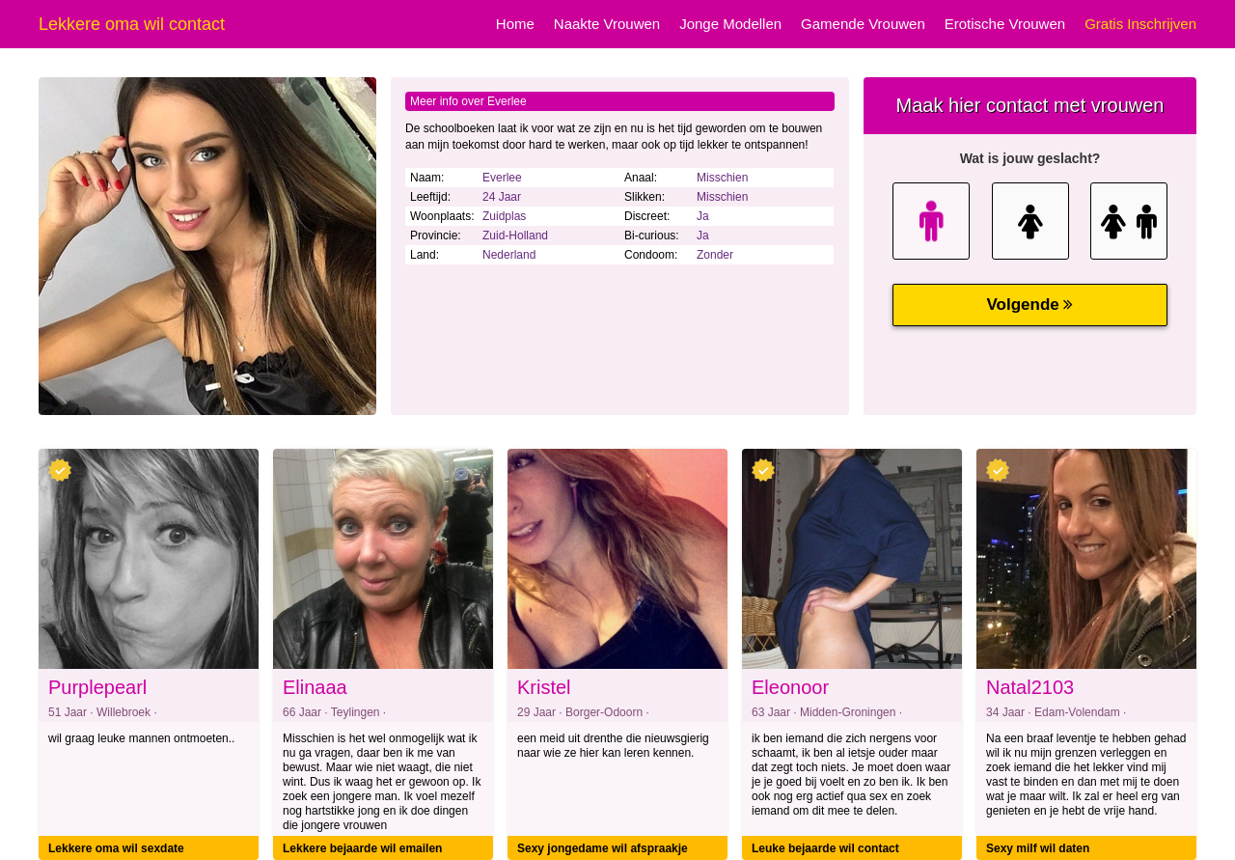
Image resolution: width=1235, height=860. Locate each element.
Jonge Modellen (730, 23)
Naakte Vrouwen (607, 23)
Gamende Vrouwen (863, 23)
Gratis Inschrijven (1140, 23)
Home (515, 23)
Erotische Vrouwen (1005, 23)
